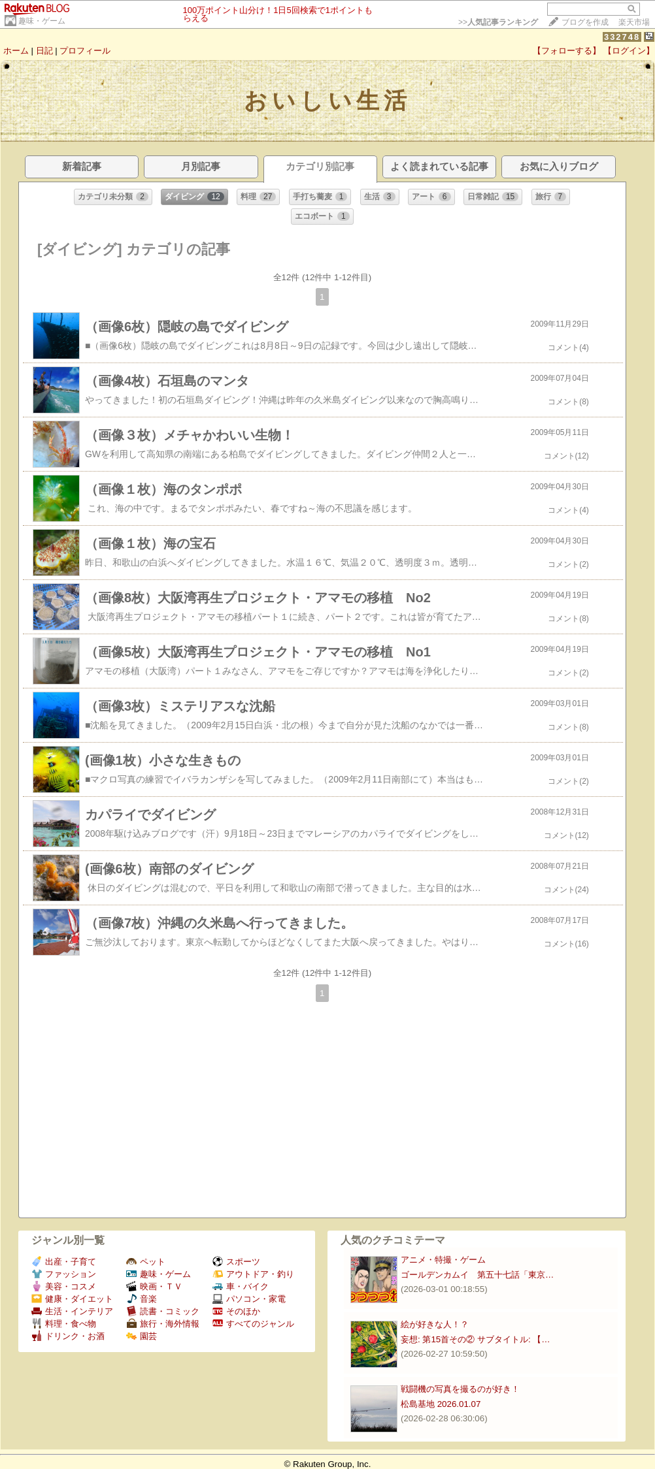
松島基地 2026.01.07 (440, 1404)
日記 (44, 51)
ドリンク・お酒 (68, 1336)
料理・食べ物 (63, 1324)
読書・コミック (162, 1311)
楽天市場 (634, 22)
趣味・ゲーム (41, 20)
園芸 (141, 1336)
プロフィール (84, 51)
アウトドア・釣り (253, 1274)
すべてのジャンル (253, 1324)
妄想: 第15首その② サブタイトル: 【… (475, 1339)
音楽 (141, 1299)
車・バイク (240, 1286)
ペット (145, 1262)
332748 (622, 37)
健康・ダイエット (72, 1299)
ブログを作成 (585, 22)
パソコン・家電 (249, 1299)
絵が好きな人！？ (435, 1324)
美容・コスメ (63, 1286)
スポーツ (236, 1262)
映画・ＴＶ (154, 1286)
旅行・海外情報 (162, 1324)
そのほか (236, 1311)
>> (498, 22)
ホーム (16, 51)
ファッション (63, 1274)
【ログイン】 (628, 51)
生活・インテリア (72, 1311)
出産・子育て (63, 1262)
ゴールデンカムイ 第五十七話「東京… (477, 1275)
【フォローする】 (567, 51)
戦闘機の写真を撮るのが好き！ (460, 1389)
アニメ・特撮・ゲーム (443, 1260)
